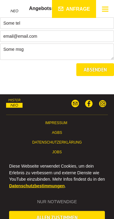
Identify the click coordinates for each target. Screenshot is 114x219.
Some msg (57, 51)
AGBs (57, 132)
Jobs (57, 152)
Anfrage (78, 9)
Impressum (56, 123)
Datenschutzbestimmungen (37, 193)
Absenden (95, 70)
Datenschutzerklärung (57, 142)
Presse (57, 162)
